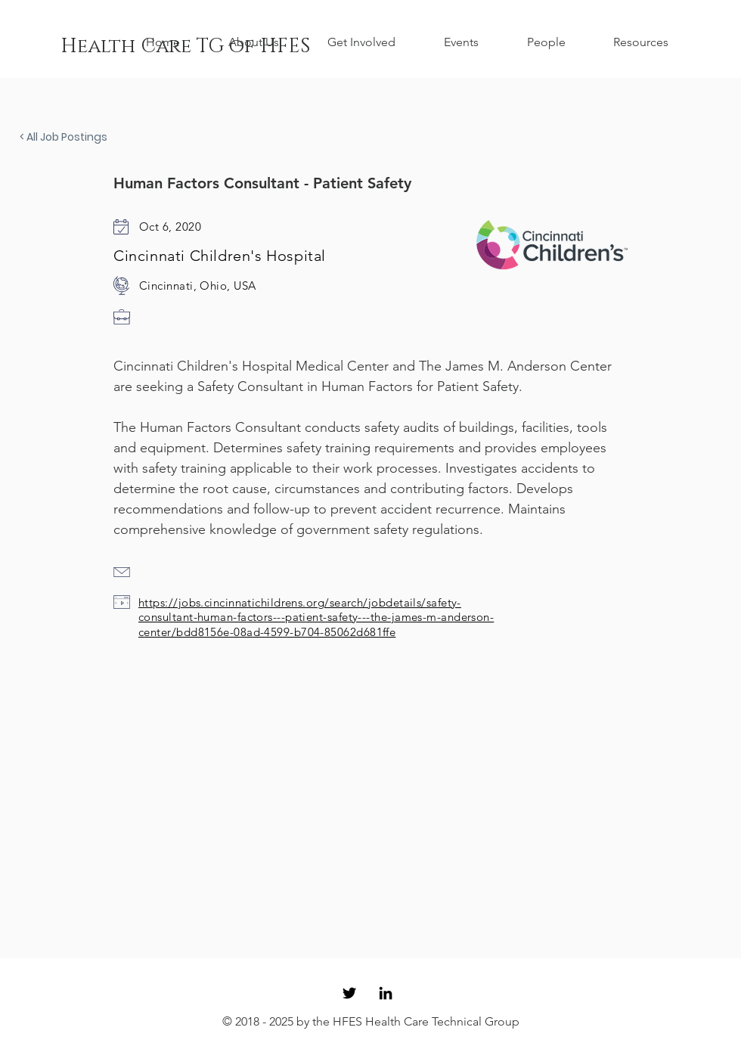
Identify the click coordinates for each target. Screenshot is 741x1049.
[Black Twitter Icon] (349, 993)
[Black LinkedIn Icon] (386, 993)
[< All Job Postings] (71, 137)
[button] (266, 42)
